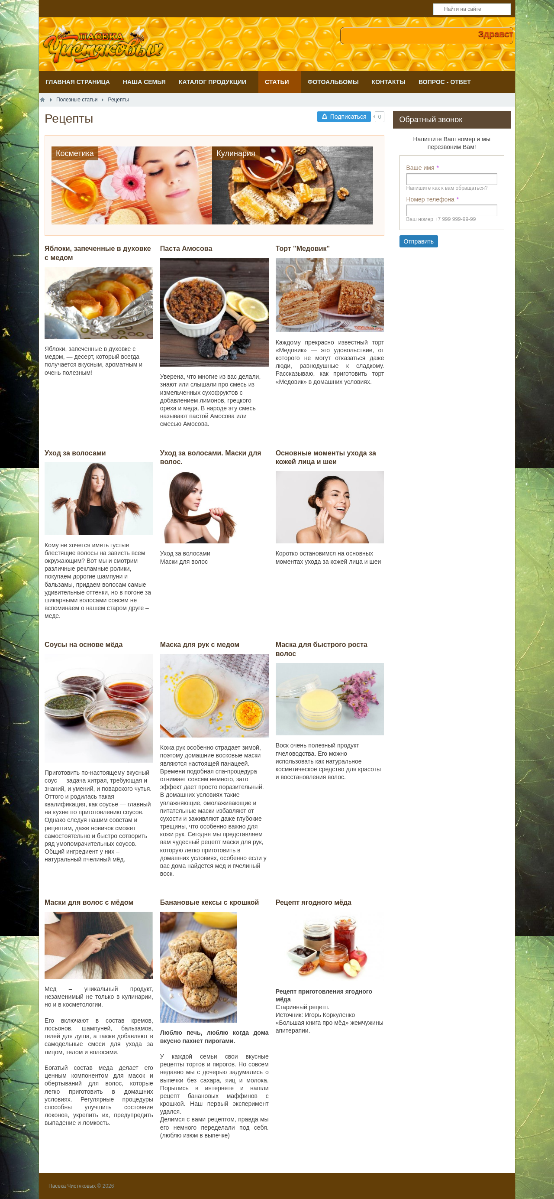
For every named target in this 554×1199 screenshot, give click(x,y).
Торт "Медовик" (303, 248)
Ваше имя (420, 167)
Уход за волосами (75, 453)
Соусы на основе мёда (83, 644)
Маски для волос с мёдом (89, 902)
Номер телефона (430, 199)
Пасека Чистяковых (72, 1186)
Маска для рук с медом (199, 644)
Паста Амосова (186, 248)
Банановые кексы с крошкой (209, 902)
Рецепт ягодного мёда (313, 902)
